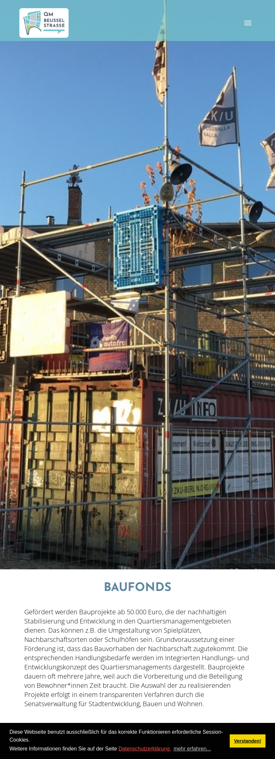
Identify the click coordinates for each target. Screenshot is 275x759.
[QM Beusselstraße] (44, 23)
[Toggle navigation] (248, 23)
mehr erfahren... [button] (192, 748)
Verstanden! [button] (247, 741)
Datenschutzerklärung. (144, 748)
